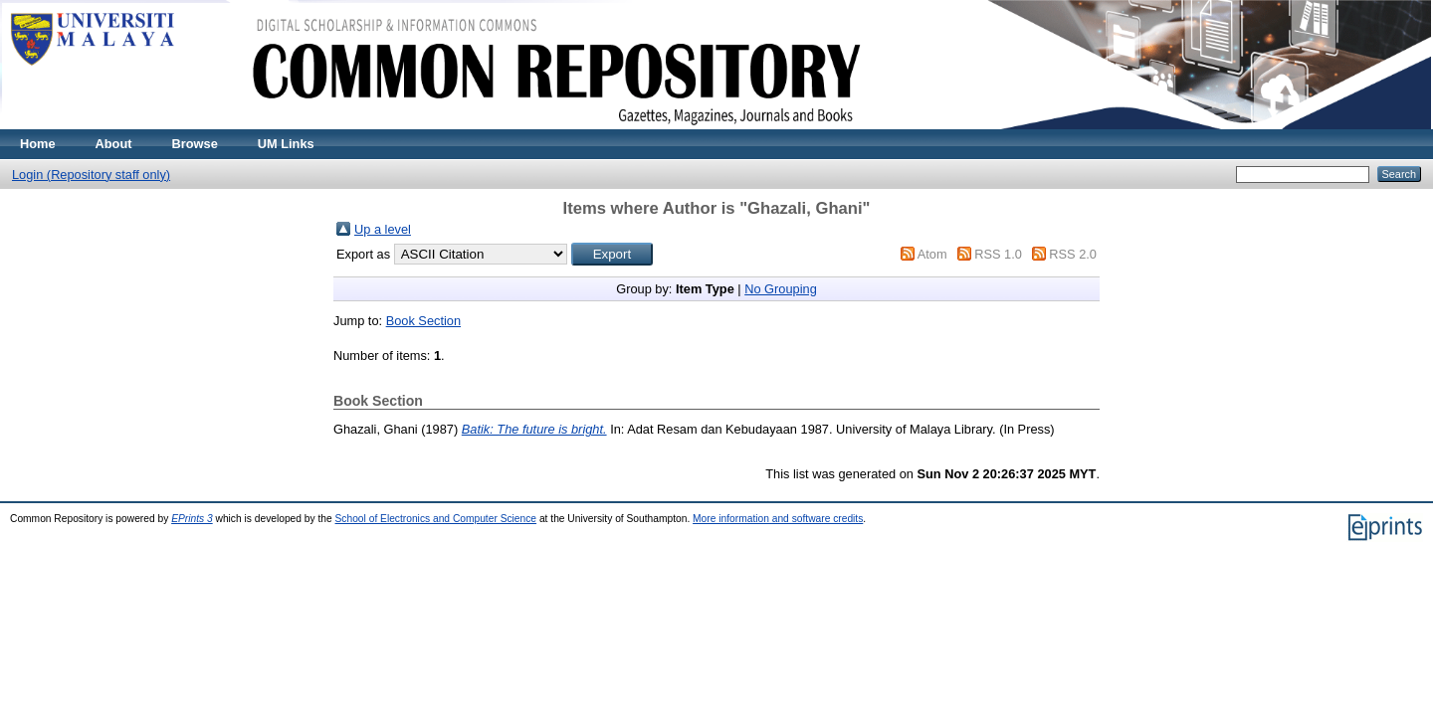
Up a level (382, 229)
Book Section (423, 320)
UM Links (286, 143)
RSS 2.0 (1073, 254)
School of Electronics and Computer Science (436, 518)
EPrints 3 (192, 518)
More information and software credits (778, 518)
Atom (932, 254)
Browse (195, 143)
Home (38, 143)
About (114, 143)
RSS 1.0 (998, 254)
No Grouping (780, 288)
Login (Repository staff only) (91, 174)
